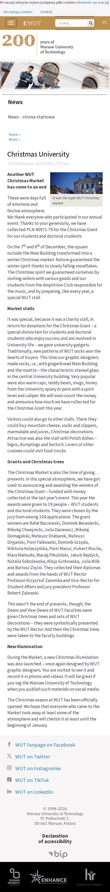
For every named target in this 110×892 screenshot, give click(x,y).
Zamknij (46, 11)
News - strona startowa (31, 117)
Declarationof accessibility (55, 838)
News (15, 102)
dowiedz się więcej (93, 2)
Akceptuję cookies (18, 11)
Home (13, 134)
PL (104, 22)
